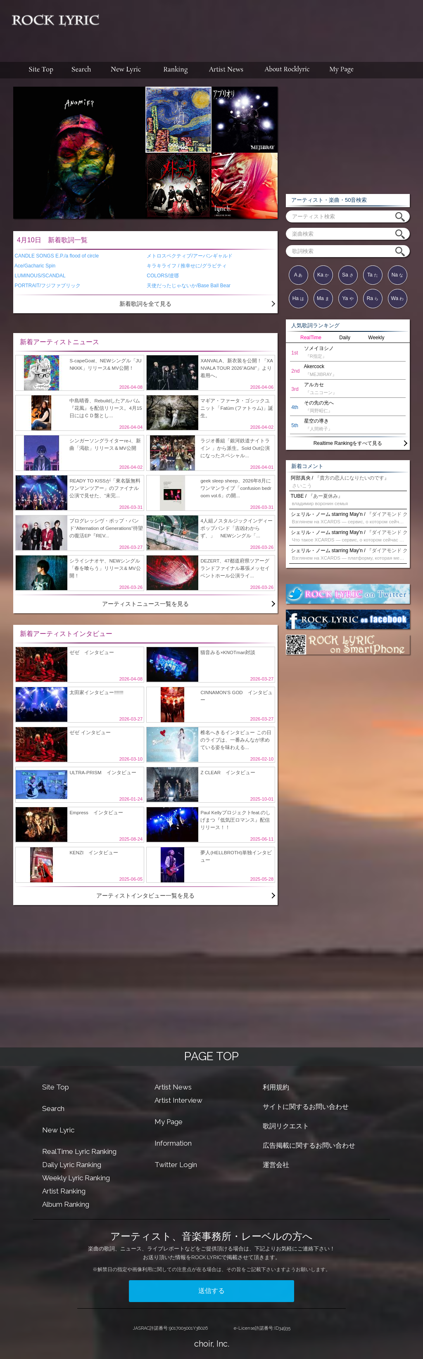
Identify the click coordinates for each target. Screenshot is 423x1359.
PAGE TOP (211, 1056)
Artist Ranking (64, 1191)
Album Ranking (65, 1204)
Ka (323, 275)
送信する (211, 1291)
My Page (168, 1122)
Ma (323, 298)
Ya (347, 298)
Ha (298, 298)
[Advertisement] (264, 26)
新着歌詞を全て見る (145, 303)
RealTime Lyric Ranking (79, 1151)
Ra (373, 298)
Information (173, 1143)
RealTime (310, 337)
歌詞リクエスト (286, 1126)
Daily (344, 337)
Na (398, 275)
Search (53, 1108)
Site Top (55, 1087)
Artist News (173, 1087)
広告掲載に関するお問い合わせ (309, 1145)
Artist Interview (178, 1100)
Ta (372, 275)
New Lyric (58, 1130)
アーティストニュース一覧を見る (145, 603)
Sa (348, 275)
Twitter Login (175, 1164)
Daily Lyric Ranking (71, 1164)
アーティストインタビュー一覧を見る (145, 895)
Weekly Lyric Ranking (76, 1178)
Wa (397, 298)
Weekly (376, 337)
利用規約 (276, 1087)
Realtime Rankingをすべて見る (348, 443)
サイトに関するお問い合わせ (306, 1107)
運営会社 (276, 1165)
